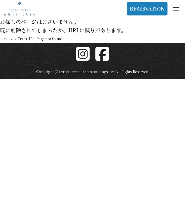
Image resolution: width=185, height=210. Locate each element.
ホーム (8, 38)
